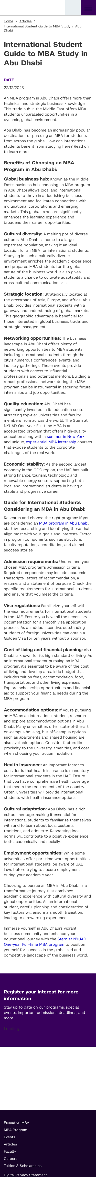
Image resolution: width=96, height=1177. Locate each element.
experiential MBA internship (51, 442)
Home (8, 21)
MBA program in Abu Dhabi (63, 523)
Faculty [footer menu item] (10, 1151)
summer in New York (65, 436)
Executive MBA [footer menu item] (16, 1123)
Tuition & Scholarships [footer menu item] (23, 1166)
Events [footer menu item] (9, 1137)
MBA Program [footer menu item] (15, 1130)
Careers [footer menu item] (10, 1158)
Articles (25, 21)
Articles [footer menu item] (10, 1144)
